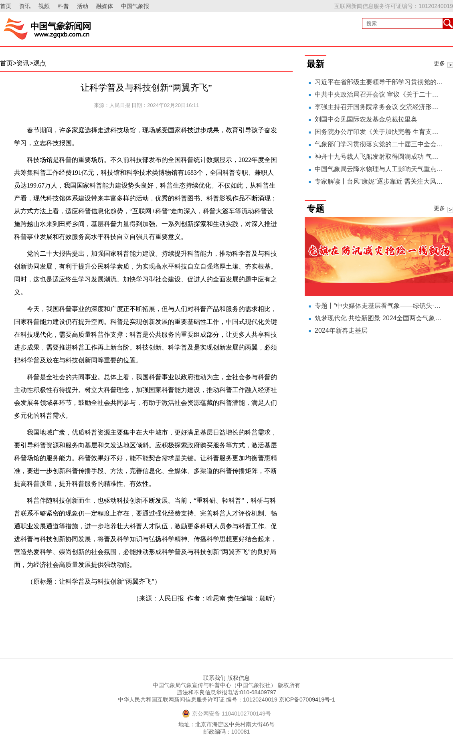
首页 (5, 6)
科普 (63, 6)
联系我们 (214, 678)
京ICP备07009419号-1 (307, 699)
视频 (44, 6)
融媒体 (104, 6)
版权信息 (238, 678)
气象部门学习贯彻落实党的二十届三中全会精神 (382, 144)
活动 (82, 6)
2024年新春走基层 (341, 330)
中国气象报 (135, 6)
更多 (439, 63)
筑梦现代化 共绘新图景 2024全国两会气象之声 (381, 318)
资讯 (24, 6)
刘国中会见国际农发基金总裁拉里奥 (366, 119)
